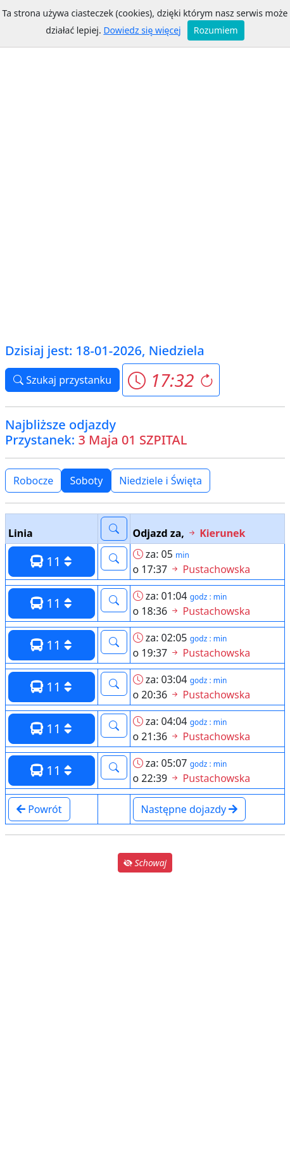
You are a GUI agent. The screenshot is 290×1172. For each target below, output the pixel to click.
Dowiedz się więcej (141, 30)
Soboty (86, 481)
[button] (170, 379)
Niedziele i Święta (160, 481)
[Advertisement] (145, 189)
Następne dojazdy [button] (189, 809)
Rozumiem (216, 30)
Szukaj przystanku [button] (62, 380)
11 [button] (51, 561)
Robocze (33, 481)
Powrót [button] (39, 809)
